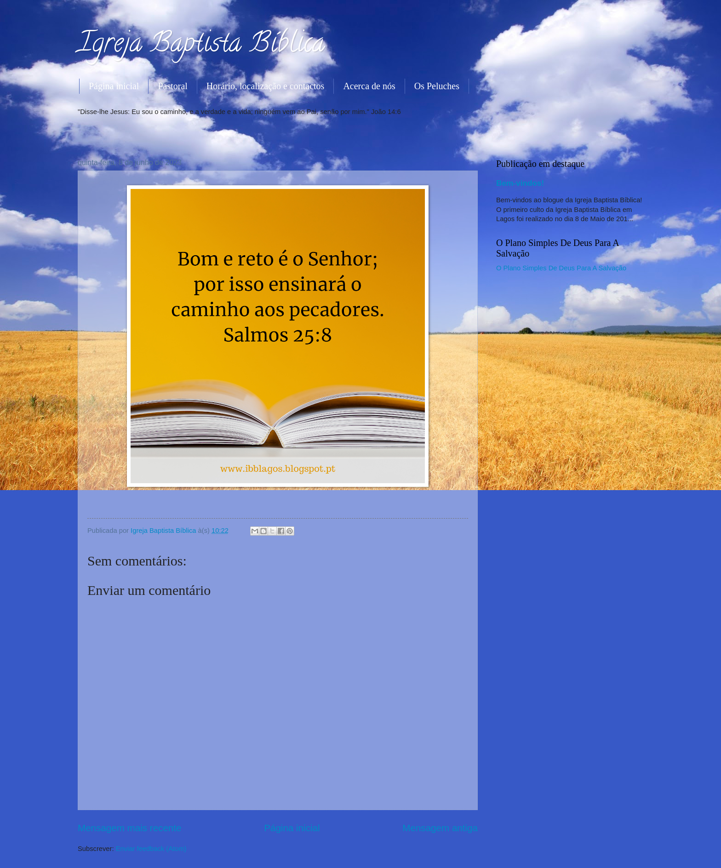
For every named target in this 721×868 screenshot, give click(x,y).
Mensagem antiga (440, 827)
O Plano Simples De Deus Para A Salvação (561, 268)
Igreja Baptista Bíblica (201, 45)
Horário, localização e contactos (265, 86)
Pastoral (172, 86)
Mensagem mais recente (130, 827)
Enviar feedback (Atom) (151, 848)
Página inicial (114, 86)
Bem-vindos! (520, 183)
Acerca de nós (369, 86)
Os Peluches (436, 86)
